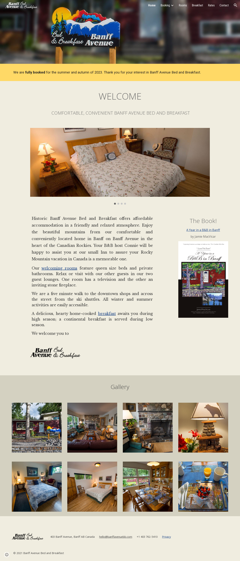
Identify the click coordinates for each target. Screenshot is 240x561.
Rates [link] (211, 5)
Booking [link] (165, 5)
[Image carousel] (120, 166)
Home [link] (152, 5)
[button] (235, 5)
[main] (111, 72)
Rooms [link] (183, 5)
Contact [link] (224, 5)
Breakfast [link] (197, 5)
